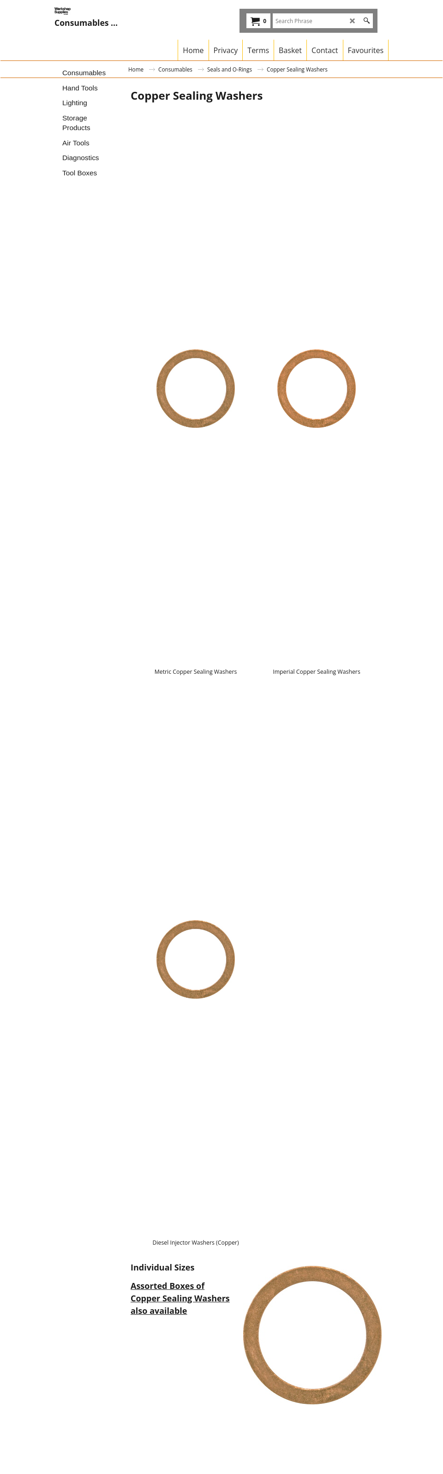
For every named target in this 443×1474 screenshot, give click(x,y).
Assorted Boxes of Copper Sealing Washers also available (180, 1298)
